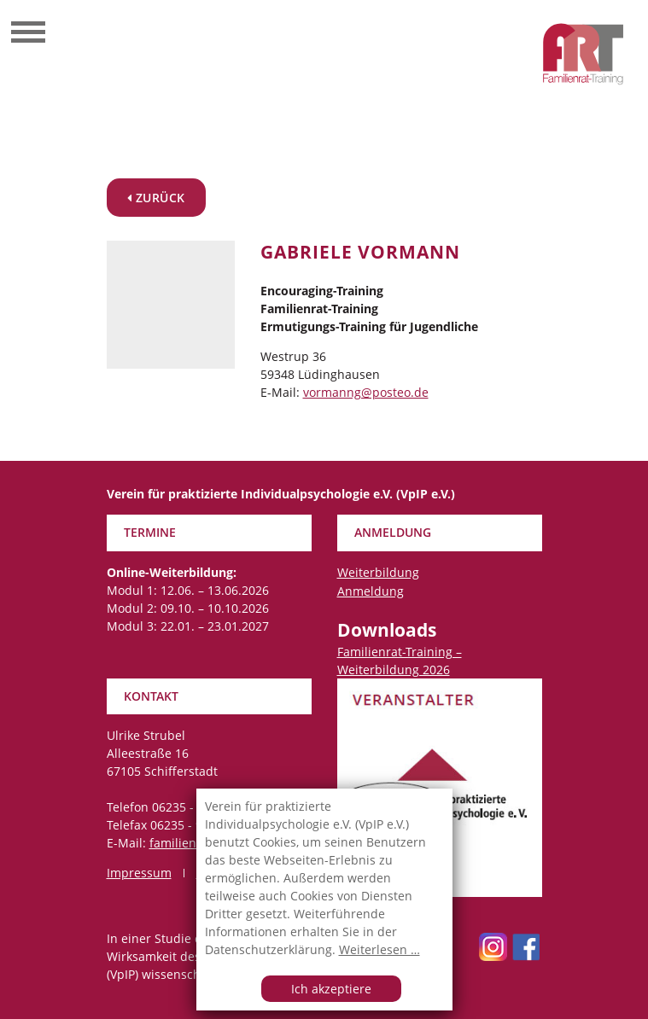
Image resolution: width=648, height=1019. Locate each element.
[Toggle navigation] (28, 34)
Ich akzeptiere (331, 989)
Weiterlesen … (379, 949)
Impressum (139, 873)
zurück (156, 197)
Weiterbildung (378, 572)
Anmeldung (370, 591)
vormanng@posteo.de (366, 392)
